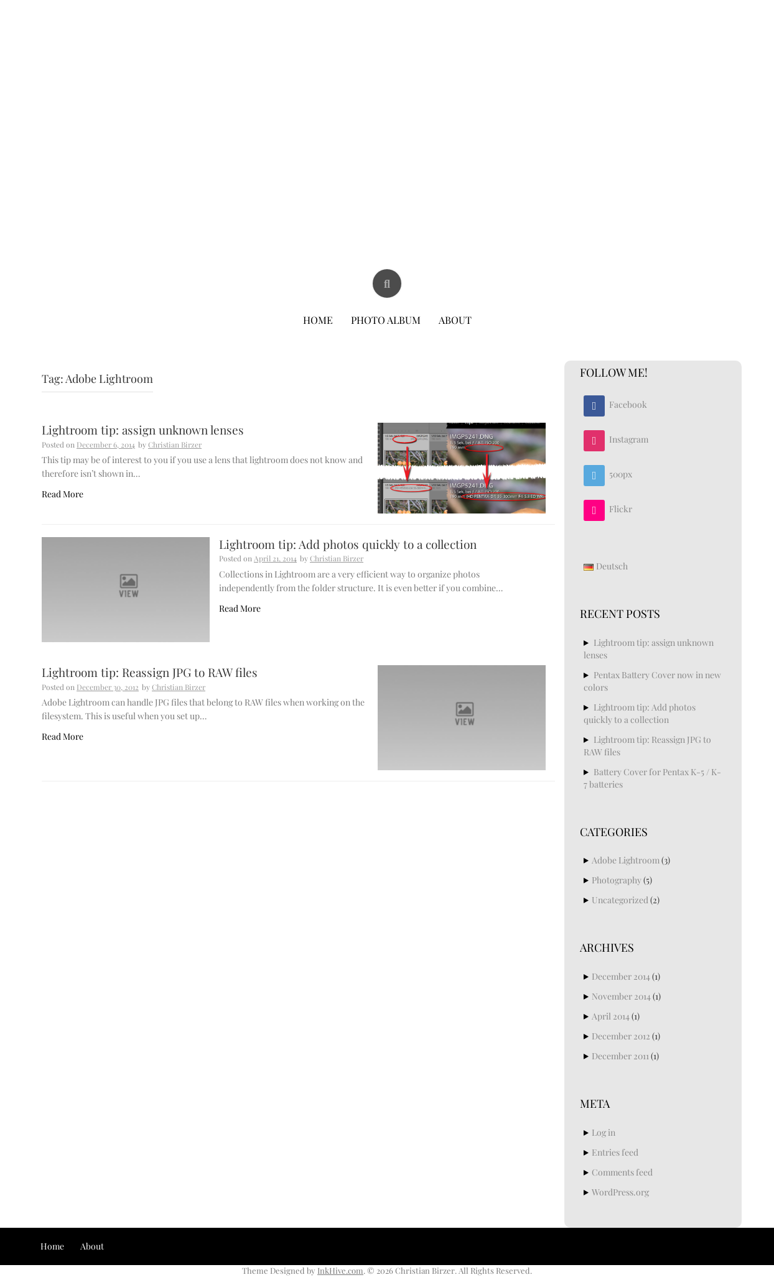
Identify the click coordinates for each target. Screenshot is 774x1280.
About (455, 319)
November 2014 (621, 996)
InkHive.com (340, 1270)
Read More (62, 494)
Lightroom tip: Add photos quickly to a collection (348, 544)
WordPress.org (620, 1192)
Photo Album (386, 319)
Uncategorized (620, 900)
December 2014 (621, 976)
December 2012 (621, 1036)
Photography (616, 880)
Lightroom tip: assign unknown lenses (143, 429)
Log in (603, 1132)
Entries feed (615, 1152)
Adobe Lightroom (626, 860)
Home (318, 319)
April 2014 (611, 1016)
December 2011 (620, 1056)
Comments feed (622, 1172)
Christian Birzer (388, 42)
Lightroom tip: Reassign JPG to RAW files (150, 672)
